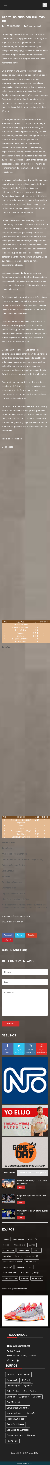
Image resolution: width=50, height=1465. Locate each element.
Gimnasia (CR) (19, 1245)
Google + (31, 935)
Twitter (20, 935)
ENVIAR (10, 1024)
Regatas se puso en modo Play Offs (31, 1197)
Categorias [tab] (40, 1172)
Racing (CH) (36, 1278)
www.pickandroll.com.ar (12, 922)
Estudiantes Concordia (12, 1262)
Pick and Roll (32, 1453)
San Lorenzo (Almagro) (30, 1273)
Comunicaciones (10, 1278)
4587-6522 (13, 1351)
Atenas (6, 1239)
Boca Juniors (18, 1239)
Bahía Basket (8, 1250)
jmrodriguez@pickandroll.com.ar (16, 916)
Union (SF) (7, 1267)
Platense (24, 1278)
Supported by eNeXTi (25, 1463)
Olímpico (36, 1250)
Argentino (7, 1256)
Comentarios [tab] (25, 1172)
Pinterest (7, 940)
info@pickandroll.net (18, 1346)
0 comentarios (33, 26)
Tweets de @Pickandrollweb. (14, 1289)
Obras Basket (23, 1250)
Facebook (8, 935)
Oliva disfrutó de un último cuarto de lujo (32, 1212)
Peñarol (6, 1245)
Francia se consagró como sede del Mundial (32, 1182)
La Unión (19, 1256)
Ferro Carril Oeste (10, 1273)
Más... (21, 1187)
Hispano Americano (24, 1267)
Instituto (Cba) (31, 1262)
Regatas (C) (32, 1239)
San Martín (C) (32, 1256)
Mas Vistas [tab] (9, 1172)
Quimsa (32, 1245)
